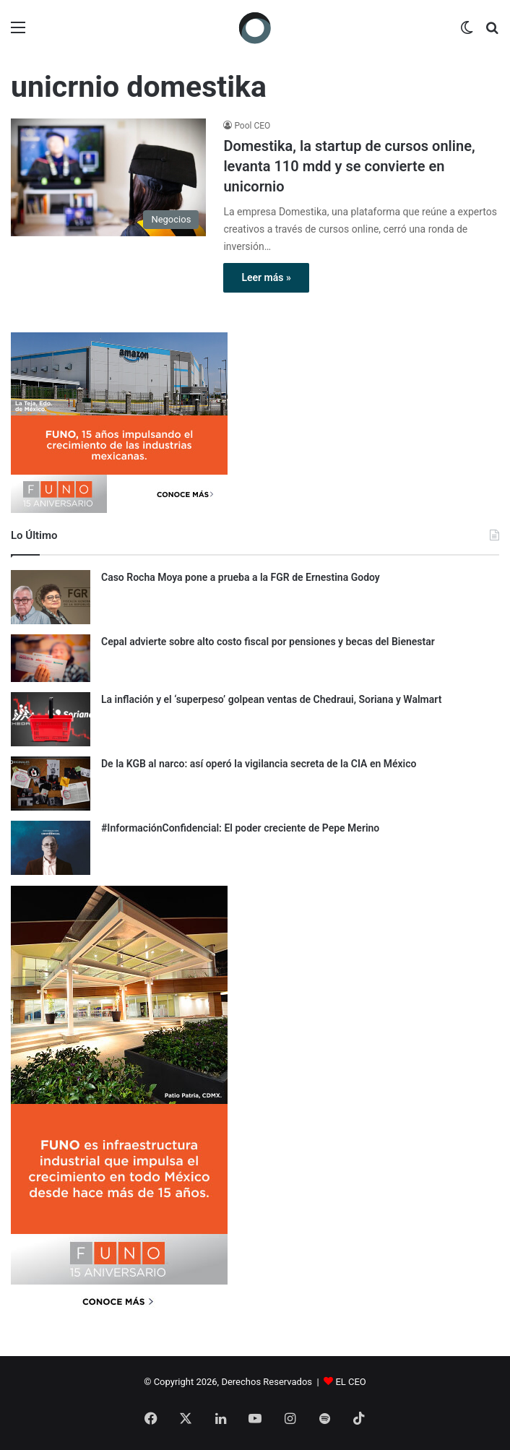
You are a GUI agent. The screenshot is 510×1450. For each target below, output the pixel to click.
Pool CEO (252, 126)
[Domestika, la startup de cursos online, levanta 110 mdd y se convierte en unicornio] (108, 177)
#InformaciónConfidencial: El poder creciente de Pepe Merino (240, 828)
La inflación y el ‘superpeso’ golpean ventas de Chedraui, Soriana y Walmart (271, 699)
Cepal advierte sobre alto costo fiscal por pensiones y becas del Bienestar (268, 641)
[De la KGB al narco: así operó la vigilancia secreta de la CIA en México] (50, 783)
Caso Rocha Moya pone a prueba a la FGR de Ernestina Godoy (240, 577)
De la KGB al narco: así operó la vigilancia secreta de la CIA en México (258, 763)
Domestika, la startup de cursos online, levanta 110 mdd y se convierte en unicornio (349, 166)
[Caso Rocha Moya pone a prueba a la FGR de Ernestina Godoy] (50, 597)
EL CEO (350, 1381)
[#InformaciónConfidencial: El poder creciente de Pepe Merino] (50, 848)
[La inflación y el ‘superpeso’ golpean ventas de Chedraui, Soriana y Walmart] (50, 719)
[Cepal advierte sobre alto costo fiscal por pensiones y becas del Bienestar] (50, 658)
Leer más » (265, 277)
